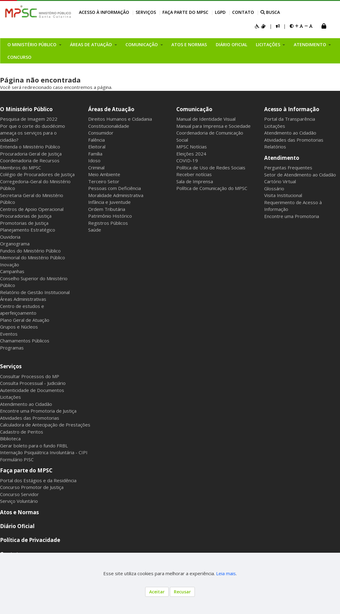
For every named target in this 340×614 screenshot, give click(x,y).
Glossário (274, 188)
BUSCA (270, 12)
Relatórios (275, 146)
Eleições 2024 (191, 154)
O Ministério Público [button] (32, 44)
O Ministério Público (26, 109)
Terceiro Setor (103, 181)
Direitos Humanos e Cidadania (120, 119)
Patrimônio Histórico (110, 216)
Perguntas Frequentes (288, 167)
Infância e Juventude (109, 202)
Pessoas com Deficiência (114, 188)
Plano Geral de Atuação (24, 320)
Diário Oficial (231, 44)
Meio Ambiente (104, 174)
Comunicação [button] (142, 44)
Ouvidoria (10, 237)
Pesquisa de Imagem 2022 (28, 119)
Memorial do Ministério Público (32, 257)
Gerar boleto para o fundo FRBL (34, 445)
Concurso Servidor (19, 494)
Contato (243, 12)
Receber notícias (194, 174)
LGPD (220, 12)
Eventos (9, 334)
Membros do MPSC (20, 167)
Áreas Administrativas (23, 299)
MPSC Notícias (191, 146)
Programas (12, 348)
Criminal (96, 167)
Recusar (182, 592)
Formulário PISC (17, 459)
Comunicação (194, 109)
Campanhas (12, 271)
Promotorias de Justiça (24, 223)
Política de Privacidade (30, 539)
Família (95, 154)
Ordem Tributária (106, 209)
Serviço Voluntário (19, 501)
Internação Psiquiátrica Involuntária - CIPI (44, 452)
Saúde (94, 230)
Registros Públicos (108, 223)
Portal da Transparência (289, 119)
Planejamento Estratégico (27, 230)
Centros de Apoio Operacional (31, 209)
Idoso (94, 160)
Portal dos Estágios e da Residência (38, 480)
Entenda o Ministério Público (30, 146)
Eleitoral (96, 146)
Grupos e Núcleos (19, 327)
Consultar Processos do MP (29, 376)
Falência (96, 140)
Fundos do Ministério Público (30, 251)
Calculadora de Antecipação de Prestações (45, 425)
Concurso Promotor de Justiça (31, 487)
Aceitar (157, 592)
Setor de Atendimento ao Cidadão (300, 175)
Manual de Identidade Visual (206, 119)
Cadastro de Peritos (21, 432)
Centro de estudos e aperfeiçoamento (22, 309)
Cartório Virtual (280, 181)
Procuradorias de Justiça (25, 216)
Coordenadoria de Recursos (29, 160)
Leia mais (226, 573)
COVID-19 (187, 160)
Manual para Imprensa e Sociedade (213, 126)
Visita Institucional (283, 195)
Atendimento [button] (310, 44)
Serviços (146, 12)
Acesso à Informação (104, 12)
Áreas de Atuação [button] (91, 44)
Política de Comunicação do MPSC (211, 188)
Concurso (19, 57)
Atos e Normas (189, 44)
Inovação (9, 264)
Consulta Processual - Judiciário (33, 383)
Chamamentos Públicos (24, 340)
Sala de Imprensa (194, 181)
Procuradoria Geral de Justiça (31, 154)
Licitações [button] (268, 44)
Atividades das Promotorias (293, 140)
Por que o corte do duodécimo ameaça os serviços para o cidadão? (32, 133)
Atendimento (281, 157)
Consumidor (100, 133)
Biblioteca (10, 438)
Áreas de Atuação (111, 109)
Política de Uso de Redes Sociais (210, 167)
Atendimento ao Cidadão (290, 133)
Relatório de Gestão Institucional (35, 292)
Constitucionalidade (108, 126)
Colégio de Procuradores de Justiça (37, 174)
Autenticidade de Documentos (32, 390)
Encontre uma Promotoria (291, 216)
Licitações (274, 126)
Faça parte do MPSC (185, 12)
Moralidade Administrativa (115, 195)
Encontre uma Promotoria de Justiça (38, 411)
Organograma (15, 243)
